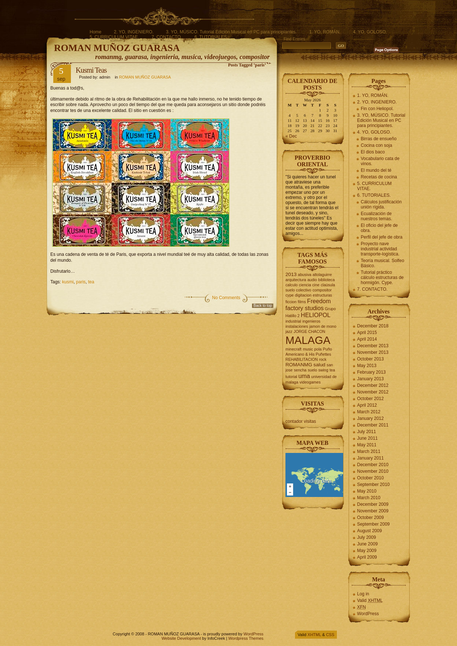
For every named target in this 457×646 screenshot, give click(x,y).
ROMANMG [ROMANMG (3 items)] (298, 364)
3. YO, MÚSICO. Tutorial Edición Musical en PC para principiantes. (231, 32)
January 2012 (370, 418)
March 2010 (368, 497)
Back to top (262, 306)
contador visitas (300, 421)
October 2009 (370, 517)
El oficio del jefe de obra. (379, 228)
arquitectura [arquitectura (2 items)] (295, 279)
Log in (363, 593)
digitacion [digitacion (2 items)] (303, 295)
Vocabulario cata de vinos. (380, 161)
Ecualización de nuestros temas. (376, 216)
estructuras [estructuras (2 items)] (322, 295)
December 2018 (372, 326)
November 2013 (372, 352)
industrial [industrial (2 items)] (293, 321)
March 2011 (368, 451)
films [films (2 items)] (302, 302)
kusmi (67, 281)
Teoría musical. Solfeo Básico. (382, 263)
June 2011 (367, 438)
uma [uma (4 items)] (304, 376)
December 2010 (372, 464)
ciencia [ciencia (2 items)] (305, 285)
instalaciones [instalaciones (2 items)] (296, 326)
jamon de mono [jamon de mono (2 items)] (322, 326)
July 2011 (366, 431)
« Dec (291, 136)
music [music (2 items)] (308, 349)
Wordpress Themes (245, 638)
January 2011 (370, 458)
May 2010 (367, 491)
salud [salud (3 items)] (319, 364)
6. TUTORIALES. (211, 37)
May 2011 (367, 444)
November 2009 (372, 510)
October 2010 (370, 477)
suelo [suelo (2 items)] (312, 370)
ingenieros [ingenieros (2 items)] (311, 321)
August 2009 (369, 530)
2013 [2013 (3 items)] (290, 274)
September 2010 (373, 484)
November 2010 (372, 471)
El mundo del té (376, 170)
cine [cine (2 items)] (316, 285)
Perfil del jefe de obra (381, 237)
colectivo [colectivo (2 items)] (303, 290)
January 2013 (370, 378)
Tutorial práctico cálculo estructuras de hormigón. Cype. (382, 277)
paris (81, 281)
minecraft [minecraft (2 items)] (293, 349)
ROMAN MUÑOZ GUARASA (117, 48)
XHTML (314, 634)
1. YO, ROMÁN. (325, 32)
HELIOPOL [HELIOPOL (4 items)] (316, 315)
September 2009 (373, 524)
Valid (370, 600)
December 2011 (372, 425)
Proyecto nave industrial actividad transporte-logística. (380, 249)
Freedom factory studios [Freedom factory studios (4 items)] (308, 304)
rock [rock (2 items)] (322, 359)
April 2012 (367, 405)
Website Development (181, 638)
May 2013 (367, 365)
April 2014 (367, 339)
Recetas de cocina (379, 176)
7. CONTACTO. (166, 37)
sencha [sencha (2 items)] (300, 370)
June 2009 (367, 544)
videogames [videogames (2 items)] (309, 382)
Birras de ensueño (378, 138)
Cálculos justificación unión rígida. (381, 204)
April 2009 (367, 557)
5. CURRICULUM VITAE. (114, 37)
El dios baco (373, 152)
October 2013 (370, 359)
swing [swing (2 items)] (323, 370)
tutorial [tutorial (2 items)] (291, 376)
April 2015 (367, 332)
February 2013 (371, 372)
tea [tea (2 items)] (332, 370)
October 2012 (370, 398)
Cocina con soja (376, 145)
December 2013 (372, 345)
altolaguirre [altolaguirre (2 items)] (322, 274)
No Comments (226, 297)
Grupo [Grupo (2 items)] (330, 308)
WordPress (368, 613)
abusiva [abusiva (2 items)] (305, 274)
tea (91, 281)
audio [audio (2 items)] (312, 279)
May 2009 (367, 550)
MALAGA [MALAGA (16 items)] (307, 340)
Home (95, 32)
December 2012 (372, 385)
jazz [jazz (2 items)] (288, 331)
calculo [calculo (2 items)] (291, 285)
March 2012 (368, 411)
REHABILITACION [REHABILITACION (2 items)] (301, 359)
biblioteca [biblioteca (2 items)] (326, 279)
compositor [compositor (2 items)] (322, 290)
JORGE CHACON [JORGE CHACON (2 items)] (309, 331)
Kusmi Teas (91, 70)
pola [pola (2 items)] (317, 349)
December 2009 (372, 504)
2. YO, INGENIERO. (134, 32)
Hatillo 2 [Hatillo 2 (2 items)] (292, 315)
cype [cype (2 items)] (289, 295)
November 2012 (372, 392)
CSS (330, 634)
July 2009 (366, 537)
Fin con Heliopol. (377, 108)
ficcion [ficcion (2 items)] (290, 302)
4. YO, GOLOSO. (370, 32)
